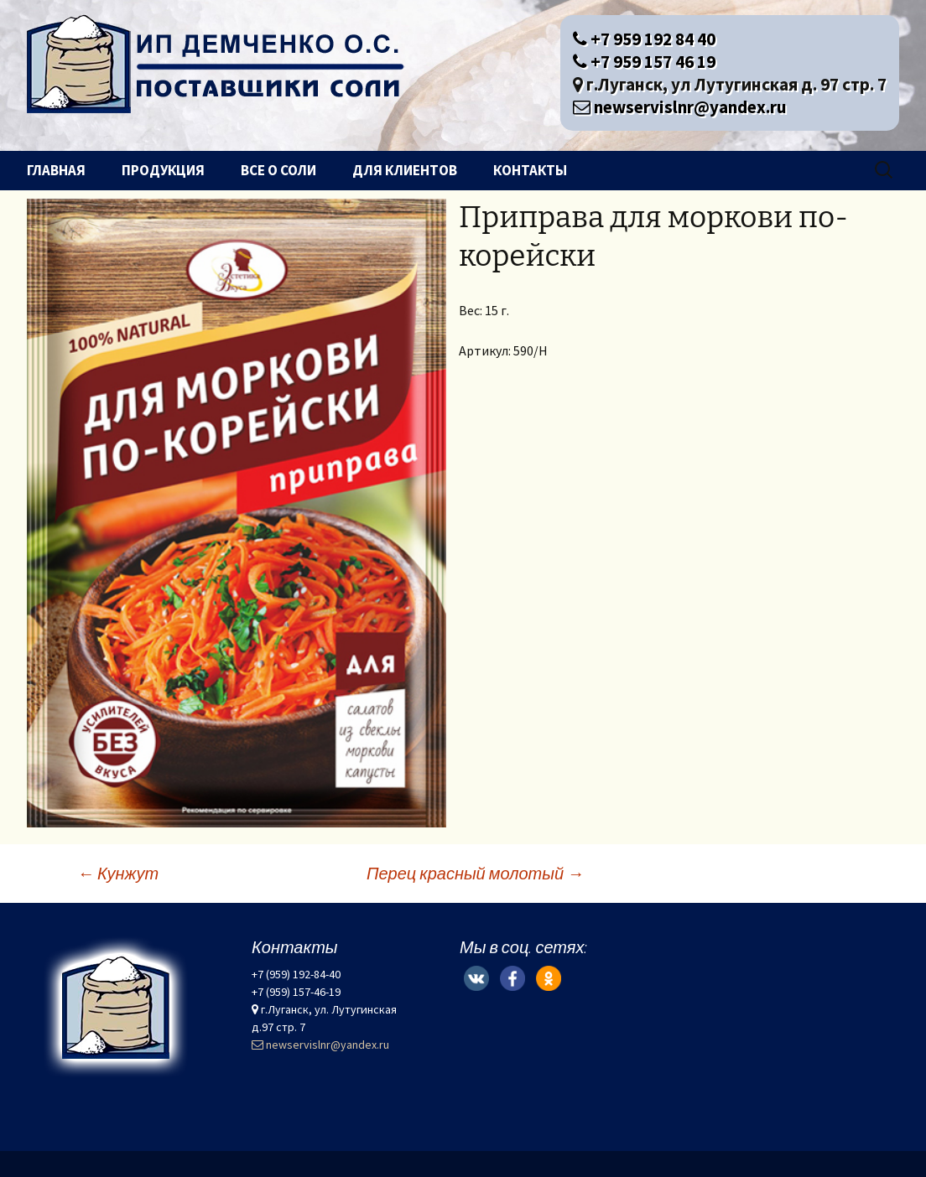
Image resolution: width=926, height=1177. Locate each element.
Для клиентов (404, 170)
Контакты (530, 170)
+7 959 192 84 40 (644, 39)
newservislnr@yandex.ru (680, 107)
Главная (56, 170)
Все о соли (278, 170)
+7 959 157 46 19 (644, 61)
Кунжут (118, 873)
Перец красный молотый (475, 873)
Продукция (163, 170)
